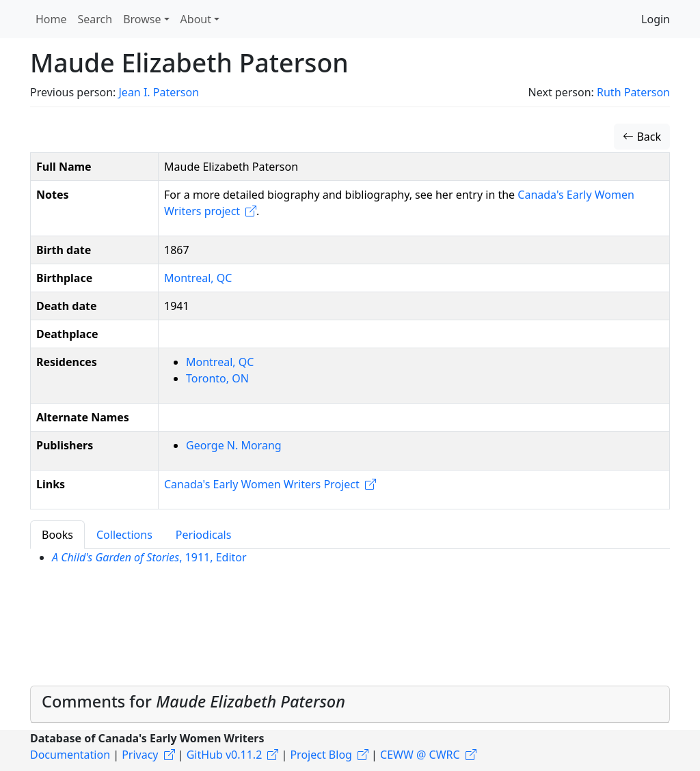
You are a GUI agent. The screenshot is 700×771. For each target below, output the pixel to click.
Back (642, 136)
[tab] (350, 704)
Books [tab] (57, 534)
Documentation (70, 754)
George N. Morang (234, 445)
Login (655, 19)
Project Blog (320, 754)
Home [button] (51, 19)
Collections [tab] (124, 534)
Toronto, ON (217, 378)
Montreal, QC (198, 277)
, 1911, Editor (149, 557)
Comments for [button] (193, 701)
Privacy (140, 754)
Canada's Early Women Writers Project (262, 484)
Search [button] (95, 19)
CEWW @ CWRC (420, 754)
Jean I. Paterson (158, 92)
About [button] (195, 19)
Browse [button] (142, 19)
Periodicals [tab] (204, 534)
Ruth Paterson (633, 92)
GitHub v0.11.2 (224, 754)
